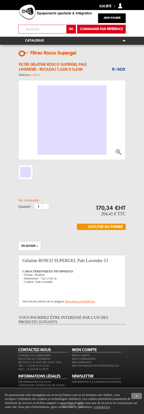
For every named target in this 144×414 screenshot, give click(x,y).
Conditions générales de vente (41, 385)
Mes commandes (84, 358)
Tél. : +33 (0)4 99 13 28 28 (33, 365)
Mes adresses (82, 362)
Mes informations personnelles (95, 365)
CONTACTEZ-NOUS (34, 350)
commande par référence (101, 29)
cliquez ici (101, 406)
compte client (120, 5)
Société (105, 6)
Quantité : (25, 206)
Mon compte (81, 355)
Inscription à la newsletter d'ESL (97, 381)
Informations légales (34, 381)
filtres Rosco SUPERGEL (80, 301)
